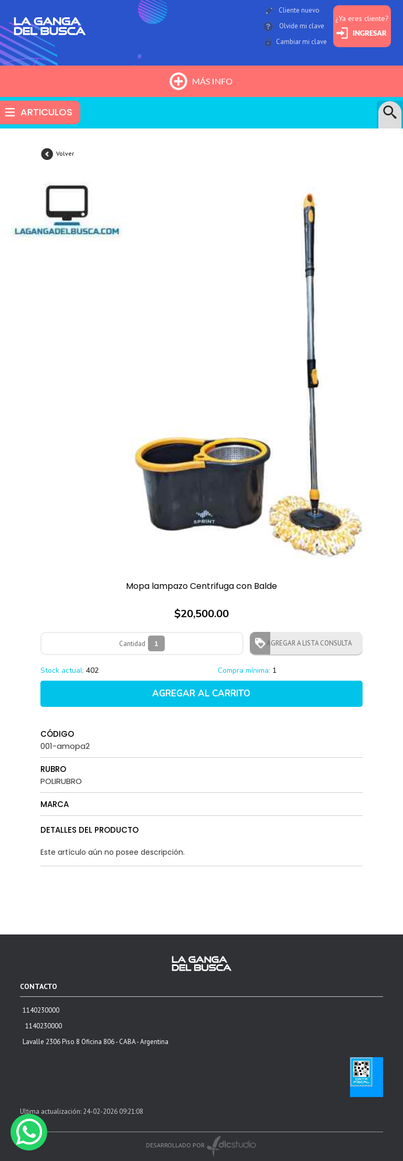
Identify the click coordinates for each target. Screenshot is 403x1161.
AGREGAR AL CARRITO (201, 693)
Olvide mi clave (301, 26)
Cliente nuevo (299, 10)
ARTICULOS (46, 112)
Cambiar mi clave (301, 41)
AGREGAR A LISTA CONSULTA (306, 643)
